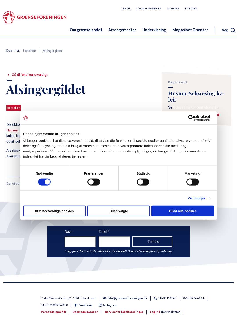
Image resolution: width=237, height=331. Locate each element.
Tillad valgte (118, 211)
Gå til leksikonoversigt (30, 75)
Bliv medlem (220, 8)
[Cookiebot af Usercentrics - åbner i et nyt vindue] (195, 117)
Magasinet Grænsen (190, 29)
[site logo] (34, 20)
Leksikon (29, 51)
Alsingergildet (52, 51)
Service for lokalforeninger (124, 311)
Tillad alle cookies (183, 211)
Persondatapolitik (53, 311)
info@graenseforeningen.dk (125, 298)
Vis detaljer (196, 198)
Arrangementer (122, 29)
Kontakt (191, 8)
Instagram (108, 305)
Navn (68, 231)
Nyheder (173, 8)
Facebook (83, 305)
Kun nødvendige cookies (54, 211)
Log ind (155, 311)
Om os (126, 8)
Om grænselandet (86, 29)
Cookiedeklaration (85, 311)
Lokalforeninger (148, 8)
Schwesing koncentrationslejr (195, 107)
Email (103, 231)
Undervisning (154, 29)
